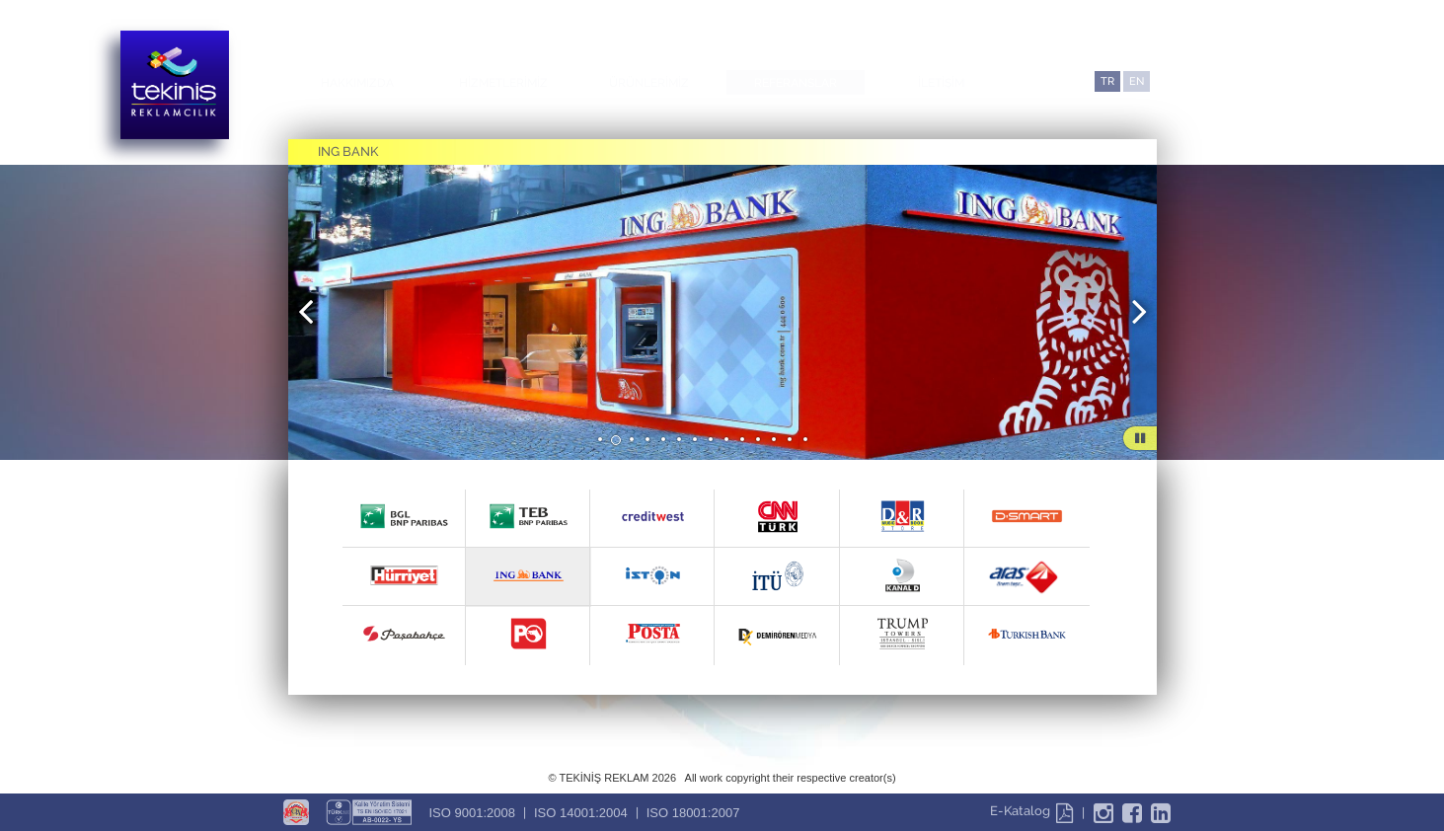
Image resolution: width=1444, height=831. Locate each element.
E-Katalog (1031, 810)
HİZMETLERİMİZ (503, 83)
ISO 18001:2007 (693, 812)
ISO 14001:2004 (581, 812)
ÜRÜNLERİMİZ (649, 83)
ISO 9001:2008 (472, 812)
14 (806, 441)
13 (791, 441)
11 (759, 441)
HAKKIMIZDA (357, 83)
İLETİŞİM (941, 83)
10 (743, 441)
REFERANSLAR (795, 83)
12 (775, 441)
